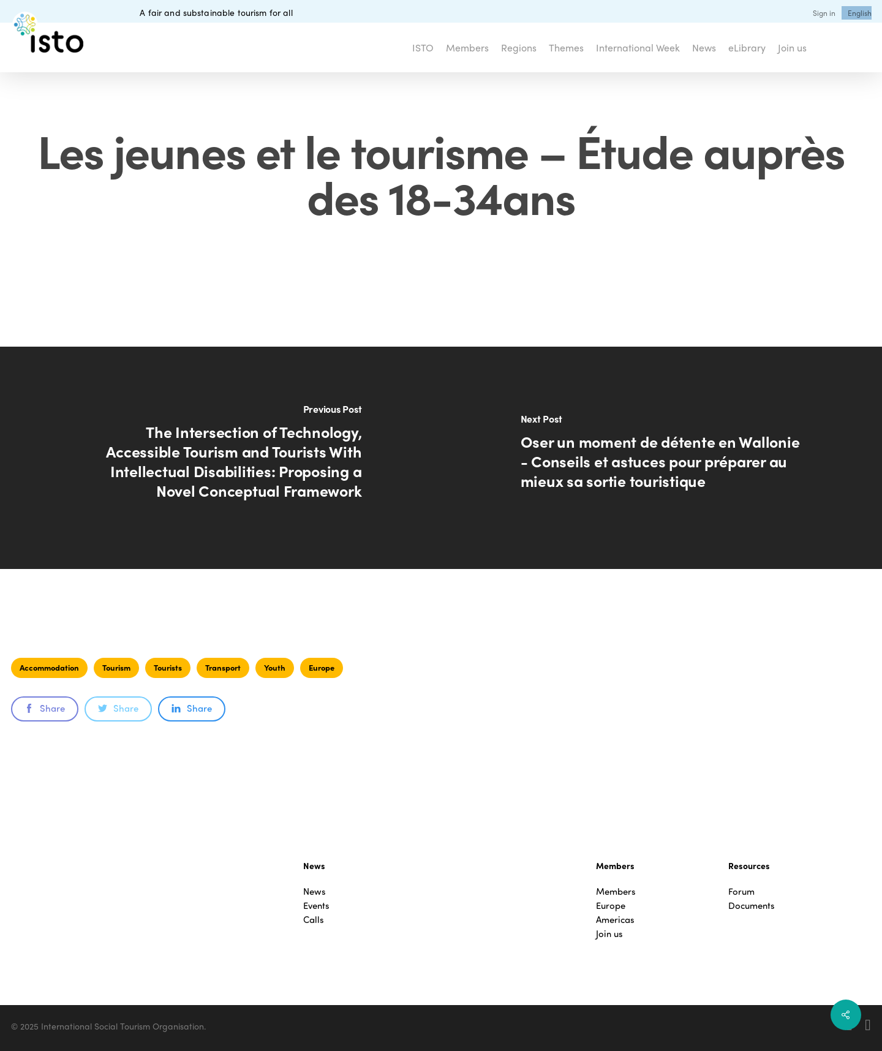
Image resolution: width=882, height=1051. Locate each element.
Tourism (116, 667)
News (314, 891)
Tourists (168, 667)
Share (44, 708)
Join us (609, 933)
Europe (321, 667)
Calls (313, 919)
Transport (223, 667)
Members (616, 891)
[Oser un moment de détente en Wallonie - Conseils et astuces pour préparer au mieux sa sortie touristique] (661, 458)
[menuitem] (860, 13)
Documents (751, 905)
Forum (741, 891)
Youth (274, 667)
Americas (615, 919)
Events (316, 905)
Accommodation (49, 667)
